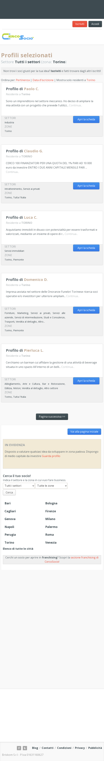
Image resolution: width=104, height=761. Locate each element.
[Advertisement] (75, 8)
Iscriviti (79, 24)
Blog (35, 748)
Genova (10, 519)
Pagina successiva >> (52, 416)
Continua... (75, 105)
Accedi (95, 24)
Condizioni (64, 748)
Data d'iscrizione (43, 80)
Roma (49, 535)
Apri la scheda (86, 119)
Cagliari (10, 511)
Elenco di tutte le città (18, 549)
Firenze (50, 511)
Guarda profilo (51, 456)
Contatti (48, 748)
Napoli (9, 527)
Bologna (51, 503)
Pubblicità (95, 748)
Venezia (51, 542)
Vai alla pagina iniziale (84, 431)
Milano (50, 519)
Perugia (10, 535)
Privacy (80, 748)
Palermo (51, 527)
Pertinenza (23, 80)
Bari (8, 503)
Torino (90, 80)
